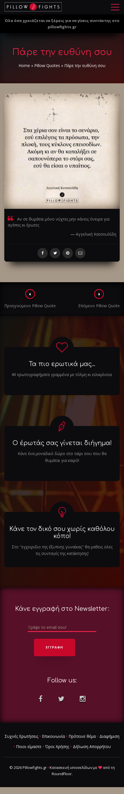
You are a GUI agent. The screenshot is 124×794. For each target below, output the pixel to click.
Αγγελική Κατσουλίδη (96, 234)
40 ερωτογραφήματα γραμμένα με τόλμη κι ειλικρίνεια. (62, 374)
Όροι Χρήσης (57, 746)
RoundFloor (62, 773)
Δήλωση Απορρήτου (92, 746)
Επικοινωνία (53, 736)
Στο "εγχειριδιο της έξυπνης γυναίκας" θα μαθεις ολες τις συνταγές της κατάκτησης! (62, 550)
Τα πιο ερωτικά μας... (62, 364)
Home (24, 65)
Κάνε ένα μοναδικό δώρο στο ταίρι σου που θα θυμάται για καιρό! (62, 457)
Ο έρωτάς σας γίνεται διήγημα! (62, 443)
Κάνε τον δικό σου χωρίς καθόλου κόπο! (62, 533)
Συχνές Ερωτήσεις (21, 736)
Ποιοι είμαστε (28, 746)
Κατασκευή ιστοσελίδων (71, 767)
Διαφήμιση (109, 736)
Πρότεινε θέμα (82, 736)
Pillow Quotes (47, 65)
